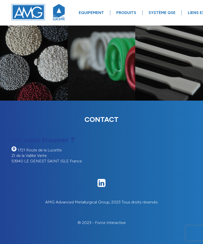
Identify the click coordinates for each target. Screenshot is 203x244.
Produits (126, 12)
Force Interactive (110, 222)
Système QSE (162, 12)
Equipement (91, 12)
